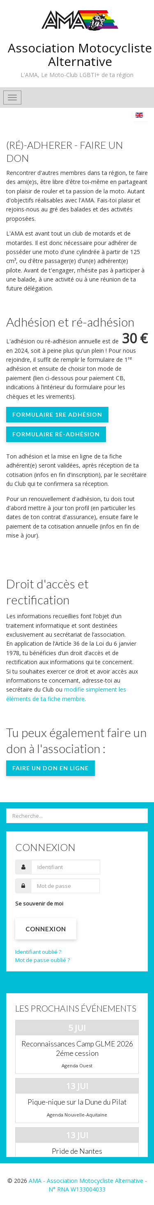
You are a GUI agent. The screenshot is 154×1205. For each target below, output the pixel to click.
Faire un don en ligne (50, 768)
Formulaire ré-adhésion (56, 434)
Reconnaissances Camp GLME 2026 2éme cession (77, 1048)
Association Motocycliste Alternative (80, 54)
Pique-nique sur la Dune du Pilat (77, 1102)
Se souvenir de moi (39, 903)
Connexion (45, 929)
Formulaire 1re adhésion (57, 414)
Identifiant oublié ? (38, 951)
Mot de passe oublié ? (42, 960)
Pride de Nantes (77, 1151)
